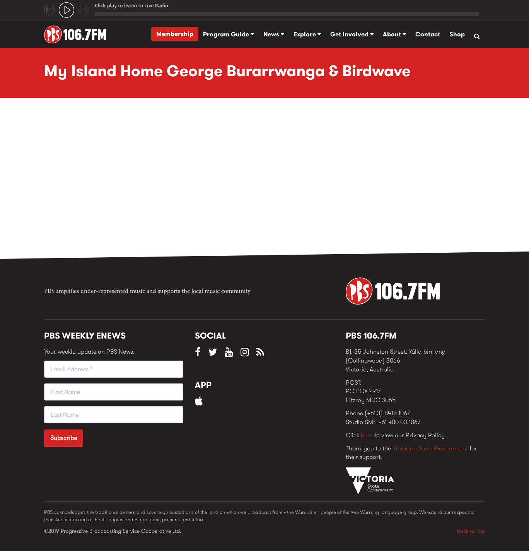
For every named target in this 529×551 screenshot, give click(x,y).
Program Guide (228, 34)
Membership (174, 33)
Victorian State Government (430, 448)
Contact (427, 34)
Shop (457, 34)
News (273, 34)
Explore (307, 34)
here (367, 435)
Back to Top (471, 531)
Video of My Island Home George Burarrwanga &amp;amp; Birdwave (168, 180)
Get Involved (352, 34)
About (394, 34)
